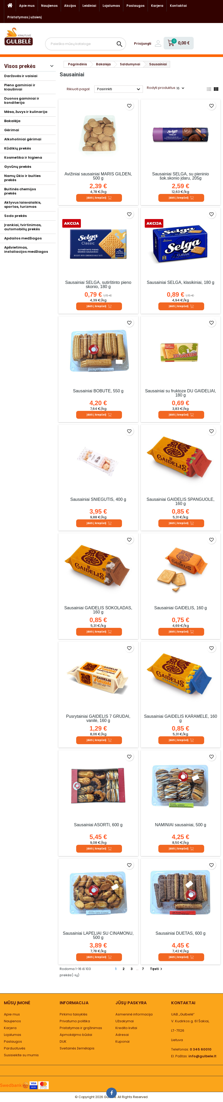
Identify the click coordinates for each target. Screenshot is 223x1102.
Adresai (122, 1034)
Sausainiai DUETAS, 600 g (180, 933)
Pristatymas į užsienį (24, 17)
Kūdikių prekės (17, 148)
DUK (63, 1041)
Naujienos (49, 5)
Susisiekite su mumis (21, 1055)
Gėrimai (11, 130)
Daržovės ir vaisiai (20, 75)
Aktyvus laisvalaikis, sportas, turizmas (22, 204)
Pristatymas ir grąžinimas (81, 1027)
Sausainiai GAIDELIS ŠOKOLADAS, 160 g (98, 610)
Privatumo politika (75, 1021)
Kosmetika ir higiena (23, 157)
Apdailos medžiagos (23, 238)
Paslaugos (135, 5)
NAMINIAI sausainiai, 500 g (180, 825)
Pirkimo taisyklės (73, 1014)
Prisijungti (142, 43)
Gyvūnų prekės (17, 166)
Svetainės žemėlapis (77, 1048)
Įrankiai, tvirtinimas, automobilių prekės (22, 227)
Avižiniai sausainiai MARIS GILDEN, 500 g (98, 176)
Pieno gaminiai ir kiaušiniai (19, 87)
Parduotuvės (14, 1048)
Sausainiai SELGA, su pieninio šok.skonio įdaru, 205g (180, 176)
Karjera (157, 5)
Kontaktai (178, 5)
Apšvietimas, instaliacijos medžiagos (26, 249)
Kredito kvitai (126, 1027)
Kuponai (122, 1041)
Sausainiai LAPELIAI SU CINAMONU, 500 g (98, 935)
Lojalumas (111, 5)
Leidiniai (89, 5)
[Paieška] (85, 43)
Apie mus (27, 5)
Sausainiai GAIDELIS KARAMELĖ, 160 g (180, 718)
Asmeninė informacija (134, 1014)
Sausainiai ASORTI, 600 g (98, 825)
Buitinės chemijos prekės (20, 191)
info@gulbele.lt (202, 1056)
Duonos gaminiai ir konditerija (21, 100)
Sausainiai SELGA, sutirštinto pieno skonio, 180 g (98, 284)
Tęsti (157, 968)
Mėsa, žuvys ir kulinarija (25, 111)
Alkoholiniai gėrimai (22, 139)
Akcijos (70, 5)
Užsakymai (124, 1021)
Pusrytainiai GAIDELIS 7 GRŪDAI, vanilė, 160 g (98, 718)
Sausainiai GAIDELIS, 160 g (180, 608)
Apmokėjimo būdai (76, 1034)
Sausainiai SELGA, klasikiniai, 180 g (180, 282)
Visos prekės (20, 66)
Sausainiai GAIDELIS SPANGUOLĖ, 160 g (180, 501)
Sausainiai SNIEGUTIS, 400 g (98, 499)
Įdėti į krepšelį (99, 198)
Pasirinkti (119, 89)
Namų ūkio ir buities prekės (22, 177)
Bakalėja (12, 120)
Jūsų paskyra (131, 1003)
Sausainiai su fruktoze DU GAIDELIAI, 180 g (180, 393)
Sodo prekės (15, 215)
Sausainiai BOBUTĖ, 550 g (98, 391)
